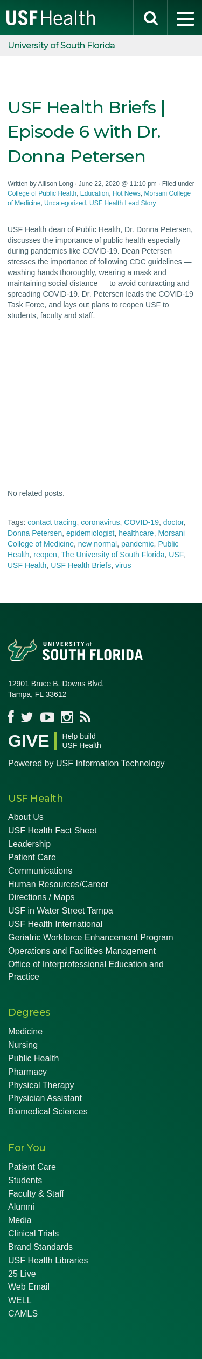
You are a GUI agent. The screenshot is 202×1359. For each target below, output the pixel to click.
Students (25, 1180)
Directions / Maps (41, 897)
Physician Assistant (45, 1098)
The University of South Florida (112, 554)
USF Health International (55, 924)
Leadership (29, 844)
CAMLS (23, 1313)
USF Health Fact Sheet (52, 830)
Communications (40, 870)
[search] (150, 17)
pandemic (137, 544)
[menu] (185, 17)
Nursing (23, 1044)
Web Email (29, 1286)
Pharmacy (27, 1071)
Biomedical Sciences (48, 1111)
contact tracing (51, 522)
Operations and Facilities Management (82, 950)
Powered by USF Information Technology (86, 763)
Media (20, 1220)
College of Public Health (42, 193)
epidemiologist (90, 533)
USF (176, 554)
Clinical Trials (33, 1233)
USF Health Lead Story (122, 203)
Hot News (127, 193)
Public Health (33, 1058)
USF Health (27, 565)
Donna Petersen (35, 533)
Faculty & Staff (36, 1193)
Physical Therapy (41, 1085)
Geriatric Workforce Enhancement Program (90, 937)
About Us (26, 817)
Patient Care (32, 857)
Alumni (21, 1206)
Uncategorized (65, 203)
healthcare (136, 533)
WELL (20, 1300)
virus (123, 565)
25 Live (22, 1273)
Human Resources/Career (58, 884)
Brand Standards (40, 1247)
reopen (45, 554)
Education (94, 193)
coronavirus (100, 522)
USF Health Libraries (48, 1260)
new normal (97, 544)
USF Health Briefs (81, 565)
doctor (173, 522)
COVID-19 (141, 522)
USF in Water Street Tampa (60, 910)
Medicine (25, 1031)
